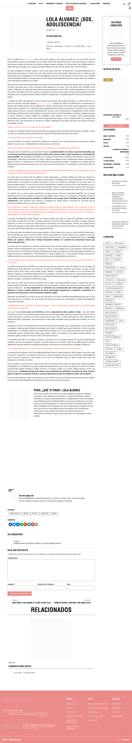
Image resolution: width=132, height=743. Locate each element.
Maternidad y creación (54, 3)
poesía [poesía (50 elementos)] (107, 341)
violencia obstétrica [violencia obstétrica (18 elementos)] (112, 365)
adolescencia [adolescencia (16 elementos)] (119, 243)
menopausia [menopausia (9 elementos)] (120, 309)
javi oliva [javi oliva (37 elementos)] (108, 284)
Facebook (116, 708)
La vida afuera (95, 3)
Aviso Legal (93, 712)
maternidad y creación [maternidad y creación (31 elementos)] (112, 304)
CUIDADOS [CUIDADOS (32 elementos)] (117, 252)
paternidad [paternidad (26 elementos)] (108, 333)
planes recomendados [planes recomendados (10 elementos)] (112, 337)
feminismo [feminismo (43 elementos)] (108, 272)
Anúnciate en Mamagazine (72, 721)
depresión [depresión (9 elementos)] (108, 256)
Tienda (69, 8)
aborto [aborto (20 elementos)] (107, 243)
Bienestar (106, 3)
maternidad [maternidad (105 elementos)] (109, 300)
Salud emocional (79, 46)
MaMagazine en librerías (73, 727)
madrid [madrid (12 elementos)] (107, 296)
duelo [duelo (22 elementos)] (107, 260)
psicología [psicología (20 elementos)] (109, 349)
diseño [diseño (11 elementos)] (118, 256)
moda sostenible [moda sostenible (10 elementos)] (111, 313)
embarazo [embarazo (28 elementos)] (108, 264)
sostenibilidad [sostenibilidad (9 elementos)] (110, 357)
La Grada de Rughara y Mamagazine (120, 150)
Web (68, 584)
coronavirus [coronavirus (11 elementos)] (122, 248)
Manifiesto (71, 704)
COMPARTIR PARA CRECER (20, 666)
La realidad (32, 3)
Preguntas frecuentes (98, 704)
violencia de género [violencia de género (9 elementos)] (111, 361)
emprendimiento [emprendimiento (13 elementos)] (110, 268)
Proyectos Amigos (75, 716)
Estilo (41, 3)
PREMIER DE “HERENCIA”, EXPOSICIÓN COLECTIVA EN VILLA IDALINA (120, 224)
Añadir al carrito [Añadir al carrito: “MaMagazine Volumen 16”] (116, 126)
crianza (25, 513)
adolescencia (29, 59)
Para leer (68, 46)
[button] (10, 524)
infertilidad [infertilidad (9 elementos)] (121, 280)
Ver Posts (116, 59)
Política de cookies (96, 716)
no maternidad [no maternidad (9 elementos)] (110, 321)
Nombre (11, 584)
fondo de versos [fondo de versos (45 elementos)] (110, 276)
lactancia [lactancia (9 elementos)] (119, 284)
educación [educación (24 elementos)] (116, 260)
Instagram (117, 704)
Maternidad (59, 46)
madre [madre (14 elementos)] (119, 292)
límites (54, 513)
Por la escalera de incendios (76, 3)
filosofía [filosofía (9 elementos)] (119, 272)
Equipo (70, 708)
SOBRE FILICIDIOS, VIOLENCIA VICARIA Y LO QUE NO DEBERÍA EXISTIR (37, 543)
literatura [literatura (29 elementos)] (108, 292)
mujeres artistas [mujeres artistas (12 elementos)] (111, 317)
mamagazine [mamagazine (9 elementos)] (118, 296)
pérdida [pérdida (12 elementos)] (119, 349)
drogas (34, 513)
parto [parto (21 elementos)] (121, 321)
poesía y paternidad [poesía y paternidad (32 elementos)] (111, 345)
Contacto (71, 712)
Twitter (115, 712)
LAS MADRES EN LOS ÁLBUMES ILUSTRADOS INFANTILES (119, 208)
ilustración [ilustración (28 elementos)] (109, 280)
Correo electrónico (46, 584)
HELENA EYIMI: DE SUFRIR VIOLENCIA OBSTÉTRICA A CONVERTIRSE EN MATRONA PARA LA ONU (120, 197)
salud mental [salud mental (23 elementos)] (109, 353)
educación (44, 513)
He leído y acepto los (23, 714)
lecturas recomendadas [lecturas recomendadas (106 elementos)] (113, 288)
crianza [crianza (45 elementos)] (107, 252)
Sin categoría (108, 167)
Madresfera (117, 716)
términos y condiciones (30, 714)
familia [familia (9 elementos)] (122, 268)
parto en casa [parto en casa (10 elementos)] (110, 325)
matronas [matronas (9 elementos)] (108, 309)
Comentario (13, 558)
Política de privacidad (98, 708)
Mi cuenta (92, 720)
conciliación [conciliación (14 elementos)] (109, 248)
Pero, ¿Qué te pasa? (45, 103)
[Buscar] (124, 4)
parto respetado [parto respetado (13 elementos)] (111, 329)
